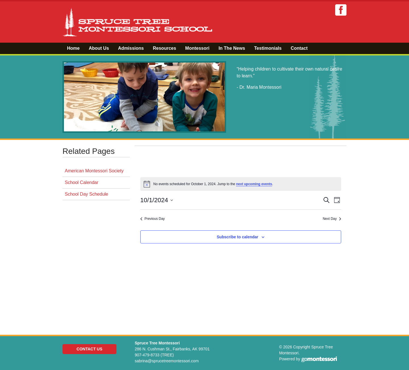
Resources (164, 48)
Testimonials (268, 48)
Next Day (332, 219)
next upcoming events (254, 184)
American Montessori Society (94, 170)
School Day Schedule (86, 194)
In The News (231, 48)
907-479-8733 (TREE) (154, 355)
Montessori (197, 48)
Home (73, 48)
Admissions (131, 48)
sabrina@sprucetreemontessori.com (167, 361)
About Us (99, 48)
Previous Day (152, 219)
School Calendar (81, 182)
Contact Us (90, 349)
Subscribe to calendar (237, 237)
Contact (299, 48)
